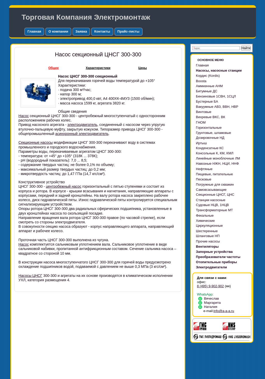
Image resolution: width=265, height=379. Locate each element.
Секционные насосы (35, 142)
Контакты (102, 31)
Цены (142, 68)
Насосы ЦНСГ (30, 276)
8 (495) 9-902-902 (210, 286)
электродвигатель (83, 125)
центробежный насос (63, 186)
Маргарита (210, 303)
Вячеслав (209, 298)
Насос (23, 116)
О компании (58, 31)
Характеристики (98, 68)
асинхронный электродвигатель (82, 134)
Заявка (81, 31)
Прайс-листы (128, 31)
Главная (34, 31)
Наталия (208, 307)
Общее (53, 68)
